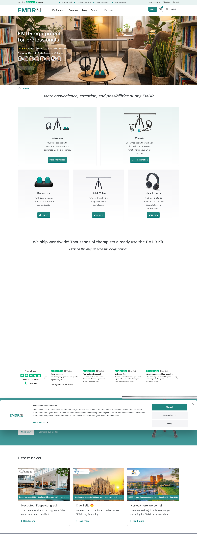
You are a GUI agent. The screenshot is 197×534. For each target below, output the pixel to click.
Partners (108, 10)
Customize (169, 519)
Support (95, 10)
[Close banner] (193, 508)
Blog (84, 10)
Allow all (170, 511)
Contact (176, 2)
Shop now (43, 215)
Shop (152, 9)
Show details (39, 526)
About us (166, 2)
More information (57, 160)
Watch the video (31, 68)
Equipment (58, 10)
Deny (169, 527)
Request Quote (154, 2)
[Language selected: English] (172, 9)
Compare (73, 10)
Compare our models (55, 432)
